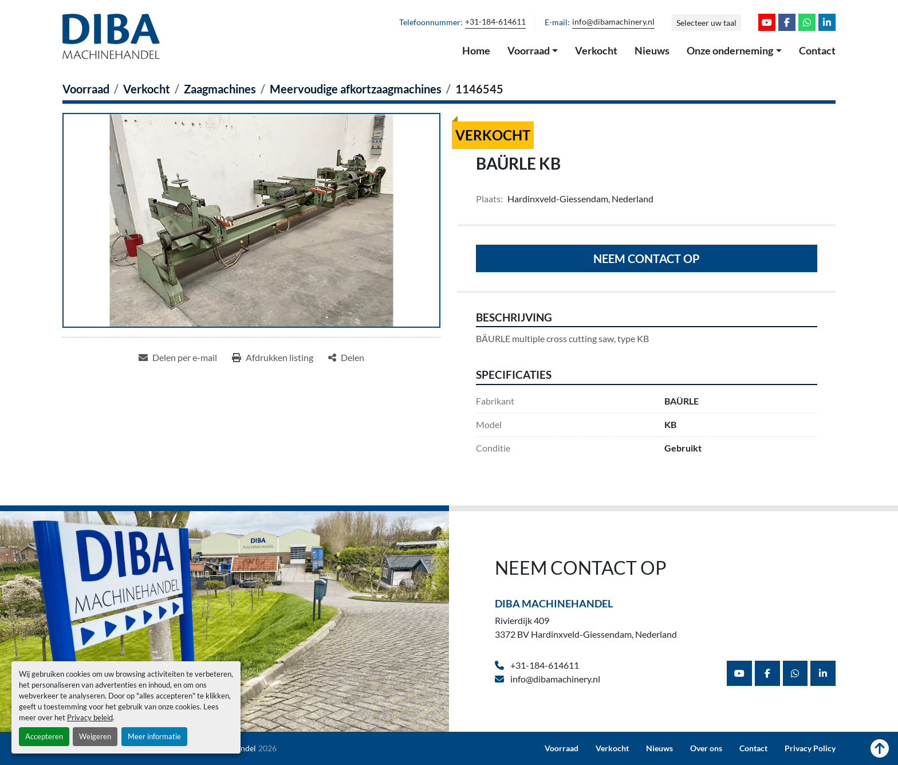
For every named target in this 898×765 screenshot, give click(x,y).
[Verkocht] (146, 89)
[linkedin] (827, 22)
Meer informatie (154, 736)
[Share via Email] (177, 357)
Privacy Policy (810, 748)
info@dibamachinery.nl (613, 21)
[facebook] (786, 22)
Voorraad (528, 50)
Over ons (706, 748)
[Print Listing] (272, 357)
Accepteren (44, 736)
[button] (532, 51)
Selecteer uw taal (706, 23)
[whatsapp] (807, 22)
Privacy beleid (90, 717)
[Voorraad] (85, 89)
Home (476, 50)
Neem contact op (646, 258)
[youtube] (766, 22)
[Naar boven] (880, 748)
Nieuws (652, 50)
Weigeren (95, 736)
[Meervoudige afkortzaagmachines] (356, 89)
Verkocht (596, 50)
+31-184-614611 (495, 21)
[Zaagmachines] (220, 89)
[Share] (346, 357)
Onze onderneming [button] (730, 50)
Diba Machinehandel (554, 603)
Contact (817, 50)
